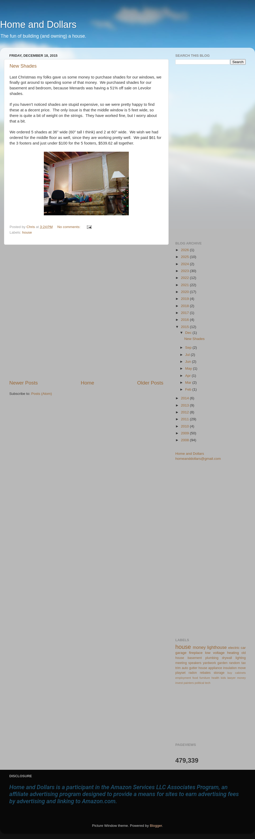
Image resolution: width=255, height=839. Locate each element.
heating (233, 653)
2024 (185, 264)
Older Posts (150, 383)
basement (195, 658)
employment (183, 677)
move (242, 668)
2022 (185, 278)
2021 (185, 285)
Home (87, 383)
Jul (188, 355)
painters (189, 682)
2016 (185, 320)
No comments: (69, 227)
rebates (205, 673)
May (189, 368)
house (27, 232)
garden (223, 663)
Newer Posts (23, 383)
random (234, 663)
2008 (185, 440)
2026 (185, 250)
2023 (185, 271)
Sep (189, 347)
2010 (185, 426)
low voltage (214, 653)
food (195, 677)
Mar (188, 382)
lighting (241, 658)
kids (223, 677)
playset (180, 673)
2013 (185, 405)
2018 (185, 306)
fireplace (196, 653)
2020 (185, 292)
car (243, 648)
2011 (185, 419)
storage (219, 673)
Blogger (156, 826)
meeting (181, 663)
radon (193, 673)
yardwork (209, 663)
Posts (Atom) (41, 394)
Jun (188, 362)
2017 (185, 313)
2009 (185, 433)
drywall (227, 658)
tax (243, 663)
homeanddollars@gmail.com (198, 459)
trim (178, 668)
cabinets (240, 672)
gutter (193, 668)
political (199, 682)
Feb (188, 389)
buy (229, 672)
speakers (194, 663)
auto (185, 668)
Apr (188, 376)
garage (180, 653)
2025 (185, 257)
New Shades (23, 66)
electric (234, 648)
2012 (185, 412)
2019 (185, 299)
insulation (230, 668)
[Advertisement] (60, 312)
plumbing (211, 658)
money (199, 647)
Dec (189, 333)
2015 (185, 327)
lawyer (231, 677)
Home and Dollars (38, 24)
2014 (185, 398)
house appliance (210, 668)
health (215, 677)
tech (207, 682)
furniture (204, 677)
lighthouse (217, 647)
